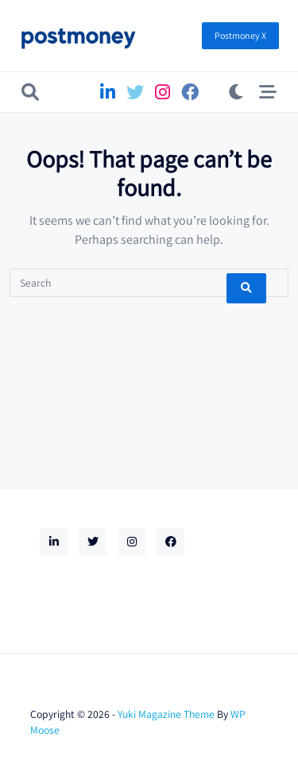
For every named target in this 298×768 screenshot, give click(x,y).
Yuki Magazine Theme (166, 714)
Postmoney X (240, 35)
